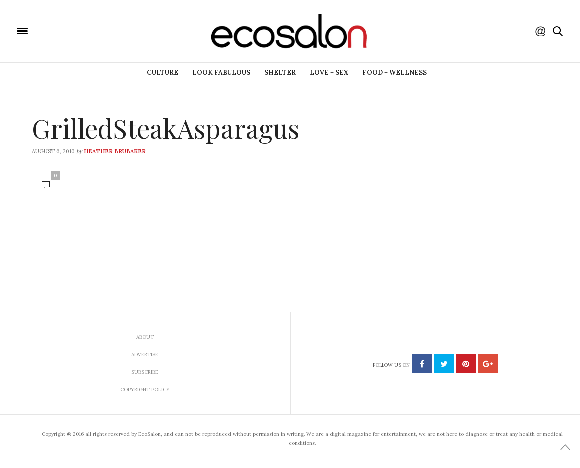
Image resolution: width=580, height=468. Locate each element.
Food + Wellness (394, 72)
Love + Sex (329, 72)
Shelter (280, 72)
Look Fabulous (221, 72)
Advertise (144, 355)
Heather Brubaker (115, 151)
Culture (162, 72)
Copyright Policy (145, 389)
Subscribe (144, 372)
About (145, 337)
